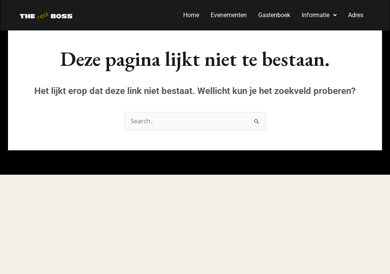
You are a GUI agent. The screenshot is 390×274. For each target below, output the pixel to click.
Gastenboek (274, 15)
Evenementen (229, 15)
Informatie (319, 15)
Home (191, 15)
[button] (319, 15)
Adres (355, 15)
